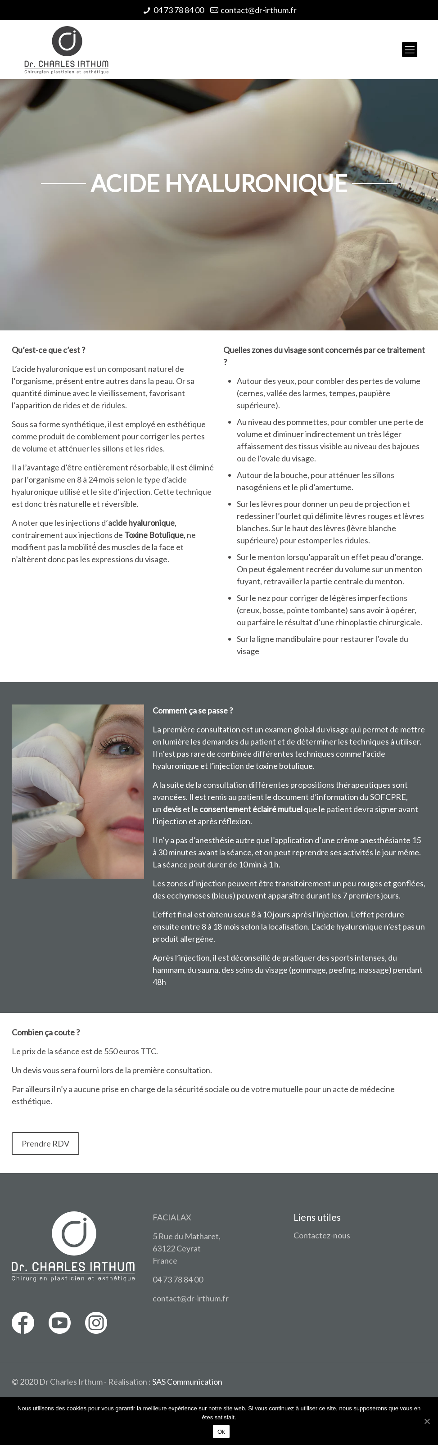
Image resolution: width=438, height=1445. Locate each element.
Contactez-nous (322, 1235)
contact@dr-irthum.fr (259, 10)
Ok (221, 1431)
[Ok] (426, 1421)
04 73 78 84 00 (179, 10)
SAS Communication (187, 1381)
